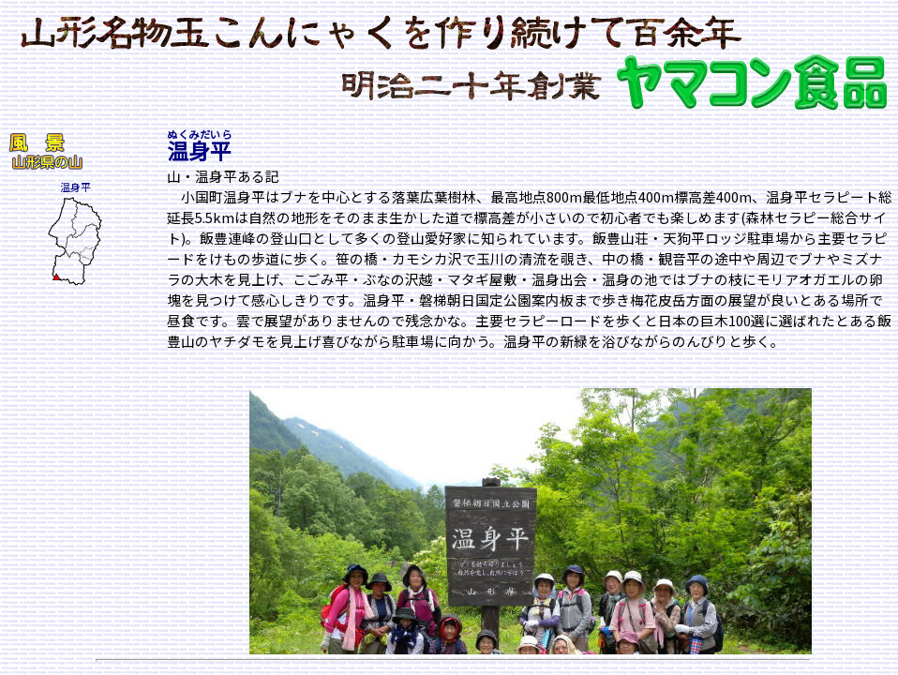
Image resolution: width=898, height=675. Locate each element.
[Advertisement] (63, 405)
